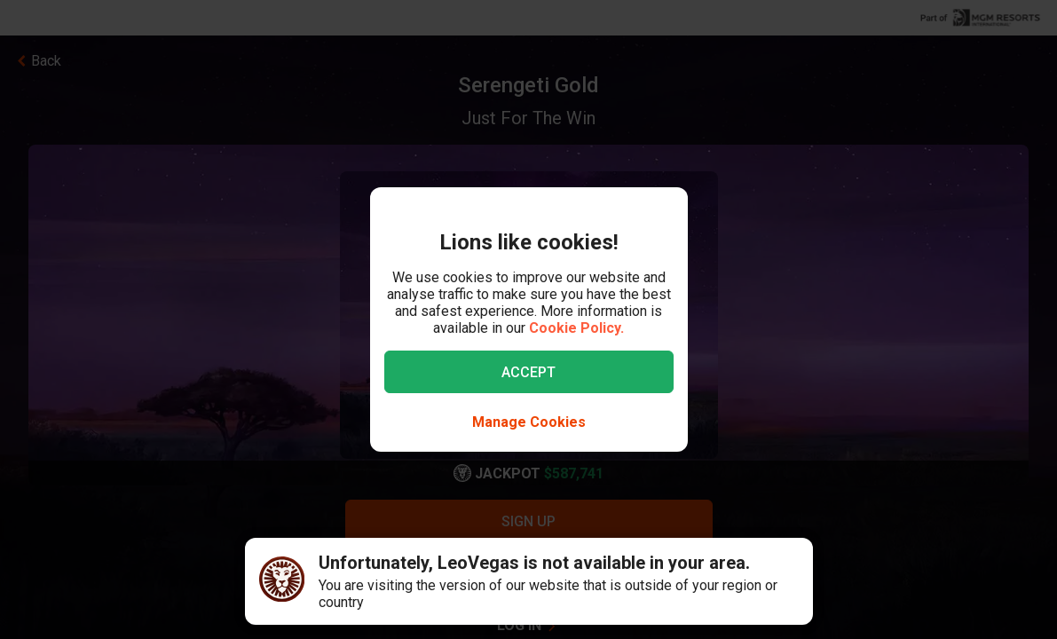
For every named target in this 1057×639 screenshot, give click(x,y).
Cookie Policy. (576, 328)
